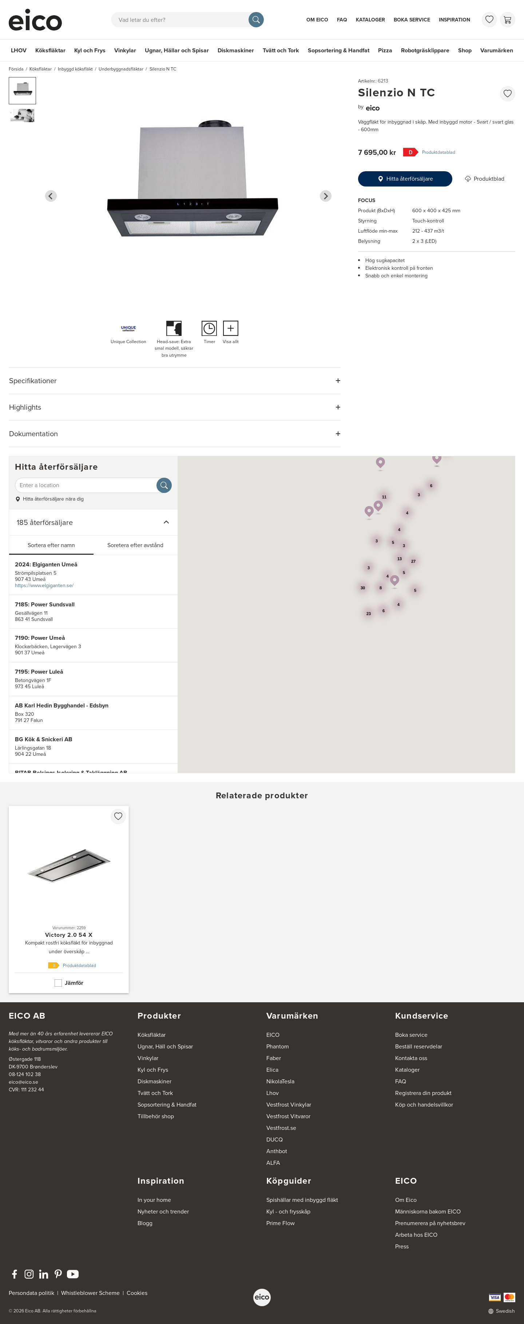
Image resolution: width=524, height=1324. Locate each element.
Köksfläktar (50, 50)
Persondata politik (31, 1293)
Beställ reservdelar (418, 1046)
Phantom (277, 1046)
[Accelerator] (38, 20)
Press (402, 1246)
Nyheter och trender (163, 1211)
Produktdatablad (438, 152)
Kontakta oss (411, 1058)
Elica (272, 1070)
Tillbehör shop (156, 1116)
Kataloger (370, 20)
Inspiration (454, 20)
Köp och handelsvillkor (424, 1104)
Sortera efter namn (51, 545)
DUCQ (274, 1139)
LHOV (19, 50)
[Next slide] (326, 196)
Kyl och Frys (90, 50)
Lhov (272, 1093)
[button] (22, 90)
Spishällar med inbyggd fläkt (302, 1200)
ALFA (273, 1163)
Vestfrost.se (281, 1128)
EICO (272, 1035)
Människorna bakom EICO (428, 1211)
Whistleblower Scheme (90, 1293)
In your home (154, 1200)
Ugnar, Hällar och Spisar (177, 50)
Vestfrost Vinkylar (288, 1104)
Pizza (385, 50)
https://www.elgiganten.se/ (44, 585)
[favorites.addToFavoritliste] (507, 93)
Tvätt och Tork (281, 50)
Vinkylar (125, 50)
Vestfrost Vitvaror (288, 1116)
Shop (465, 50)
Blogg (145, 1223)
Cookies (137, 1293)
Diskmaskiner (236, 50)
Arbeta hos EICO (416, 1235)
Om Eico (317, 20)
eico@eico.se (23, 1082)
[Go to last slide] (51, 196)
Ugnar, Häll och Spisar (165, 1046)
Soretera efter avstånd (135, 545)
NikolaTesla (280, 1081)
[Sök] (256, 19)
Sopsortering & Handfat (338, 50)
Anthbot (276, 1151)
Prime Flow (280, 1223)
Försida (16, 69)
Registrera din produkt (423, 1093)
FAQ (342, 20)
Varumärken (496, 50)
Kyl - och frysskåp (288, 1211)
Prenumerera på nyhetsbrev (430, 1223)
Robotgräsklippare (425, 50)
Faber (273, 1058)
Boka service (412, 20)
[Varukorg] (507, 19)
